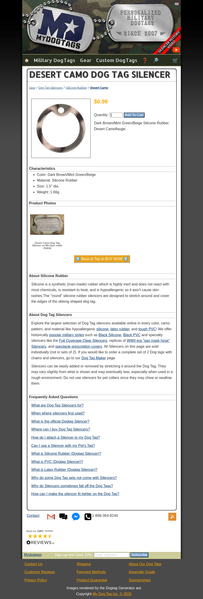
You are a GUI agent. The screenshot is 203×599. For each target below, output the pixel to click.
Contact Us (33, 564)
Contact (33, 516)
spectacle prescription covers (78, 346)
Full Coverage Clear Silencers (83, 341)
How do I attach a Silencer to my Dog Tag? (65, 437)
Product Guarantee (92, 580)
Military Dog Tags (54, 60)
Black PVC (131, 335)
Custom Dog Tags (116, 60)
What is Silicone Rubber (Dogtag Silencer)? (66, 453)
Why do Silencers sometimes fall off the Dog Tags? (72, 486)
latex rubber (120, 329)
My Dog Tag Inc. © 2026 (112, 594)
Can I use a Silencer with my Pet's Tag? (63, 446)
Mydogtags (33, 555)
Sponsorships (140, 580)
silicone (102, 329)
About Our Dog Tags (145, 564)
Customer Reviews (39, 572)
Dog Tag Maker (93, 358)
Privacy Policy (35, 580)
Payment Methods (91, 572)
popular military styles (66, 335)
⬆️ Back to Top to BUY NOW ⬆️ (102, 259)
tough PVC (147, 329)
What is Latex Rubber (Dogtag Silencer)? (64, 470)
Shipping (84, 564)
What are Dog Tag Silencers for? (57, 405)
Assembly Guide (142, 572)
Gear (85, 60)
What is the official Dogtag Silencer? (60, 421)
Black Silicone (110, 335)
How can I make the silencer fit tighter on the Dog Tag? (75, 494)
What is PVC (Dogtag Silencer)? (57, 462)
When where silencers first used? (58, 413)
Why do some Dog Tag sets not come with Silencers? (74, 478)
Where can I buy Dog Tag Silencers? (60, 429)
